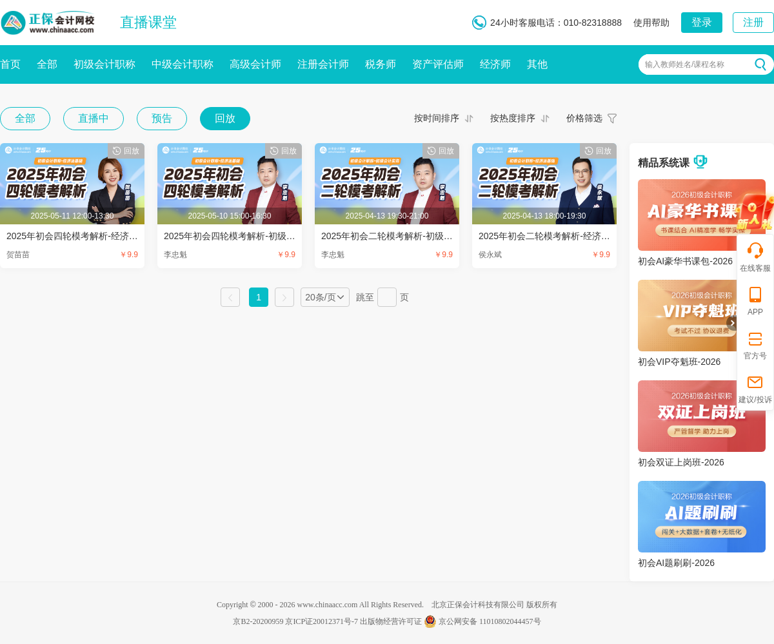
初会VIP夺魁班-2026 (679, 361)
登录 (701, 22)
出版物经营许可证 (391, 621)
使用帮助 (651, 22)
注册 (753, 22)
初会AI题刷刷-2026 (676, 563)
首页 (10, 64)
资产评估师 (438, 64)
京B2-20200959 (258, 621)
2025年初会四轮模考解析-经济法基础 (81, 236)
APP (755, 301)
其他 (537, 64)
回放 (225, 118)
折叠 (731, 323)
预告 (162, 118)
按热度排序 (512, 118)
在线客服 (755, 257)
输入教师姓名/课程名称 (684, 64)
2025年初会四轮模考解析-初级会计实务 (243, 236)
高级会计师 (255, 64)
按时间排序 (436, 118)
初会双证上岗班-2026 (681, 462)
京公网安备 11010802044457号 (482, 621)
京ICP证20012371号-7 (321, 621)
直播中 (93, 118)
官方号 (755, 344)
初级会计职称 (104, 64)
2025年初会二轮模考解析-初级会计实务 (400, 236)
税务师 (380, 64)
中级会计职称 (182, 64)
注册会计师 (323, 64)
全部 (47, 64)
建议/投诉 (755, 388)
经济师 (495, 64)
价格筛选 (584, 118)
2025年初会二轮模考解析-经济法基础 (553, 236)
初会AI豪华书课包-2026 (685, 261)
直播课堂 (148, 22)
